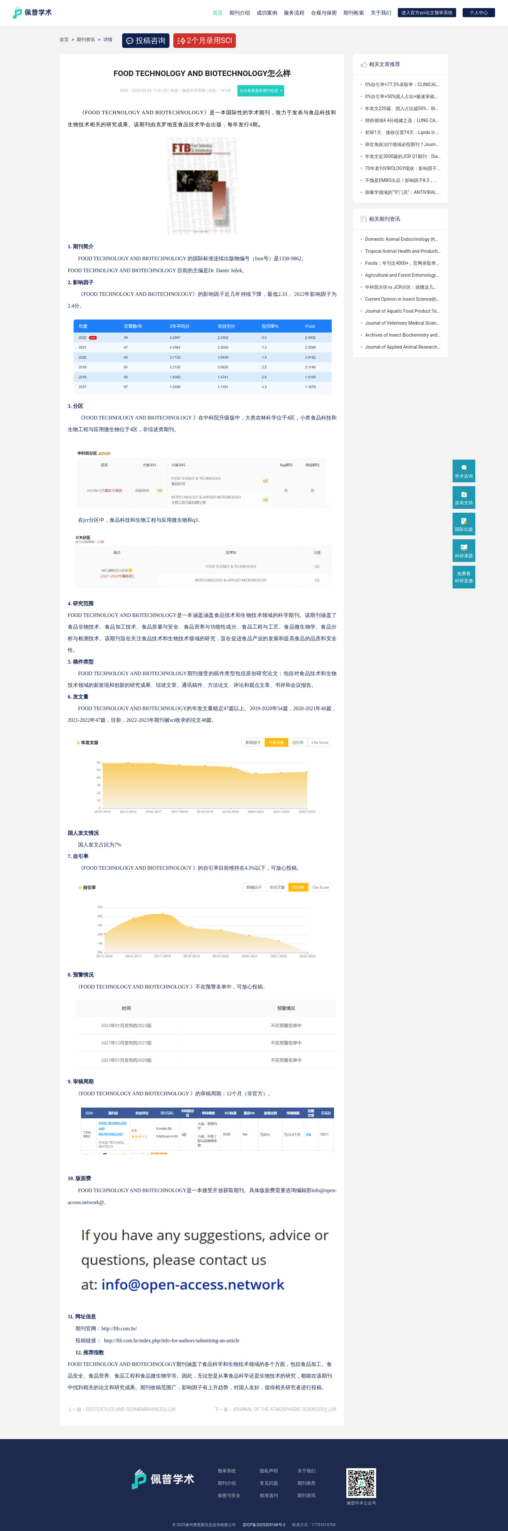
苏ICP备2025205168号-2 (264, 1525)
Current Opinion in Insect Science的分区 (403, 299)
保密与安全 (229, 1495)
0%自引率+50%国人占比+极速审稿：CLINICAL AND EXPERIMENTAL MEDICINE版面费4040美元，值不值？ (403, 96)
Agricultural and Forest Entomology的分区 (403, 275)
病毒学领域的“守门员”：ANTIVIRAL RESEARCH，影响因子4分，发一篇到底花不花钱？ (403, 192)
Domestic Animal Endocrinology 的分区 (403, 239)
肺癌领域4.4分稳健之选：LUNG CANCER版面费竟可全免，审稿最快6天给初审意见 (403, 120)
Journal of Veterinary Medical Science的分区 (403, 323)
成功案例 (267, 13)
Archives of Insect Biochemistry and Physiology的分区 (403, 335)
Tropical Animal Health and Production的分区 (403, 251)
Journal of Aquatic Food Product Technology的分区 (403, 311)
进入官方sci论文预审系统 (427, 12)
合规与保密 (324, 13)
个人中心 (479, 12)
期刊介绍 (227, 1483)
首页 (218, 13)
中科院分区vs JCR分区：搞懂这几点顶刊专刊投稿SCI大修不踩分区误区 (403, 287)
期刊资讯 (86, 39)
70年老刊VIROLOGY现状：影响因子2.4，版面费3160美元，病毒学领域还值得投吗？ (403, 168)
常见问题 (269, 1483)
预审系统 (227, 1470)
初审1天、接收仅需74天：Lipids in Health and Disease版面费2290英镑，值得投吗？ (403, 132)
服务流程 (294, 13)
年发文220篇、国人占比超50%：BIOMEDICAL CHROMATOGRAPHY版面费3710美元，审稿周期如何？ (403, 108)
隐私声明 (269, 1470)
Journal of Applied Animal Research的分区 (403, 347)
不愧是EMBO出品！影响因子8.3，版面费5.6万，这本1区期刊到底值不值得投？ (403, 180)
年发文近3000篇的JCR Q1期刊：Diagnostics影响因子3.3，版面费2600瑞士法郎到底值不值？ (403, 156)
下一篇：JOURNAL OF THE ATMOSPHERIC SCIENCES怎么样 (275, 1409)
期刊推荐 (306, 1483)
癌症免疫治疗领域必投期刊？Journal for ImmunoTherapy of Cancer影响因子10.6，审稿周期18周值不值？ (403, 144)
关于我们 (381, 13)
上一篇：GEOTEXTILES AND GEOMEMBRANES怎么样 (122, 1409)
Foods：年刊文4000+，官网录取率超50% (403, 263)
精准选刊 (269, 1495)
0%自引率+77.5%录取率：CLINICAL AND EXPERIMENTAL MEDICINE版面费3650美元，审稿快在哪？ (403, 84)
